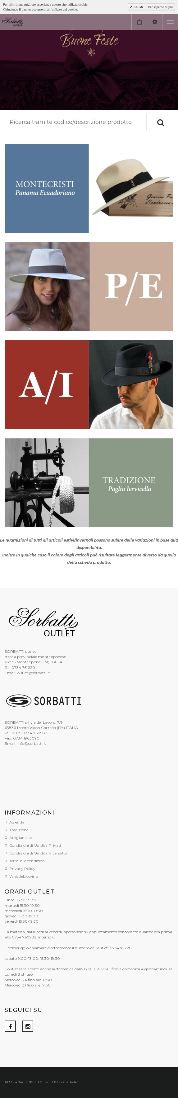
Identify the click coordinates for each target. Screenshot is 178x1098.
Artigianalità (21, 837)
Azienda (16, 822)
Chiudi (138, 7)
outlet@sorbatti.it (33, 672)
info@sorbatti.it (31, 743)
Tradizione (18, 830)
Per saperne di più (160, 7)
